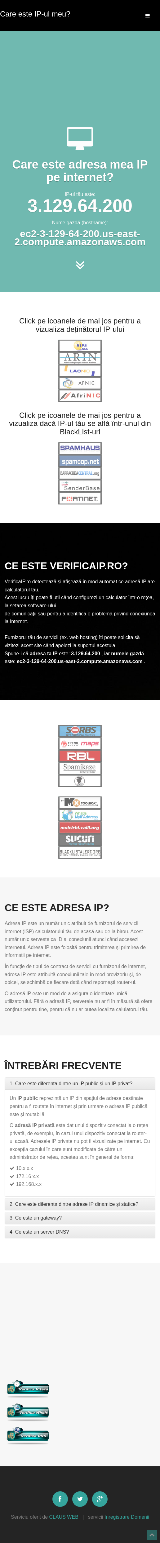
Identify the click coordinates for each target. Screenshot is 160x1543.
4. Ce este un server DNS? (39, 1232)
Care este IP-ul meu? (35, 13)
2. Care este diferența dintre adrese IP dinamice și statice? (74, 1204)
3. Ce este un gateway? (36, 1218)
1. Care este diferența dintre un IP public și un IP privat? (71, 1083)
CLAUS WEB (63, 1517)
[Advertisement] (80, 68)
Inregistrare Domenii (126, 1517)
